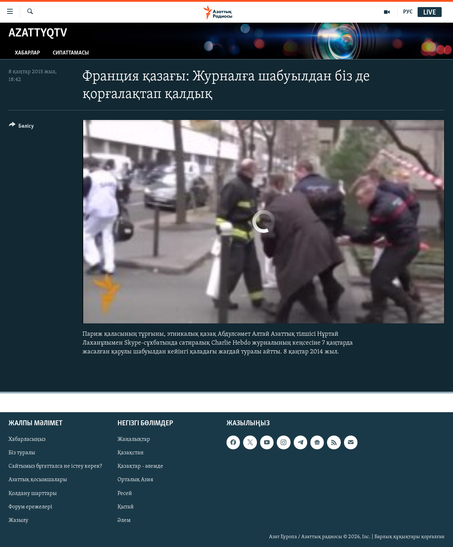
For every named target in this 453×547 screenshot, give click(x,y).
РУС (408, 12)
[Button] (21, 127)
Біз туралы (21, 453)
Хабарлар (27, 53)
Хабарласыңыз (27, 439)
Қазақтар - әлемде (140, 466)
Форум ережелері (30, 506)
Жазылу (18, 520)
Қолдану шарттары (32, 493)
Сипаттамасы (71, 53)
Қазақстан (130, 453)
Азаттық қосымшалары (37, 480)
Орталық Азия (135, 480)
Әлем (124, 520)
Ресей (124, 493)
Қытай (125, 506)
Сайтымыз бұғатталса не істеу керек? (55, 466)
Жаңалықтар (133, 439)
